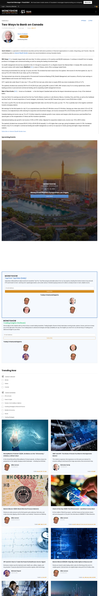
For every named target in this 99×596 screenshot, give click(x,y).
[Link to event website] (49, 190)
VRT (92, 471)
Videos (6, 383)
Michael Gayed (16, 571)
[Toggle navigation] (96, 12)
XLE (85, 524)
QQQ (45, 471)
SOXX (90, 577)
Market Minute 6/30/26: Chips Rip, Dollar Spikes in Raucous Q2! (72, 562)
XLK (89, 524)
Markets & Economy (10, 410)
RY (35, 28)
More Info (88, 2)
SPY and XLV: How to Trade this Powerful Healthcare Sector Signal (24, 562)
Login (3, 6)
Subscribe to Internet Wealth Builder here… (14, 131)
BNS (33, 28)
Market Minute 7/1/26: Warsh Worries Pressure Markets (21, 509)
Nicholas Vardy (65, 465)
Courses (7, 387)
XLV (91, 524)
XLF (87, 524)
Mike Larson (15, 465)
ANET (94, 471)
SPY (41, 471)
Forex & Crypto (8, 399)
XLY (93, 524)
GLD (73, 524)
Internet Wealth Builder (21, 53)
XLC (83, 524)
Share (83, 20)
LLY (42, 577)
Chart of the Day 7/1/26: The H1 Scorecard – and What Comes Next (74, 509)
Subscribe (49, 291)
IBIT (75, 524)
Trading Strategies (9, 417)
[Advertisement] (49, 255)
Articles (6, 380)
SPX (95, 524)
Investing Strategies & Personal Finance (15, 406)
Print (90, 20)
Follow (24, 36)
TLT (43, 471)
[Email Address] (49, 288)
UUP (93, 577)
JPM (85, 577)
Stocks (6, 413)
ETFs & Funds (8, 396)
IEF (39, 471)
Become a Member (11, 6)
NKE (42, 524)
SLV (79, 524)
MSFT (39, 524)
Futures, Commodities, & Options (13, 403)
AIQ (38, 471)
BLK (32, 67)
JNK (77, 524)
